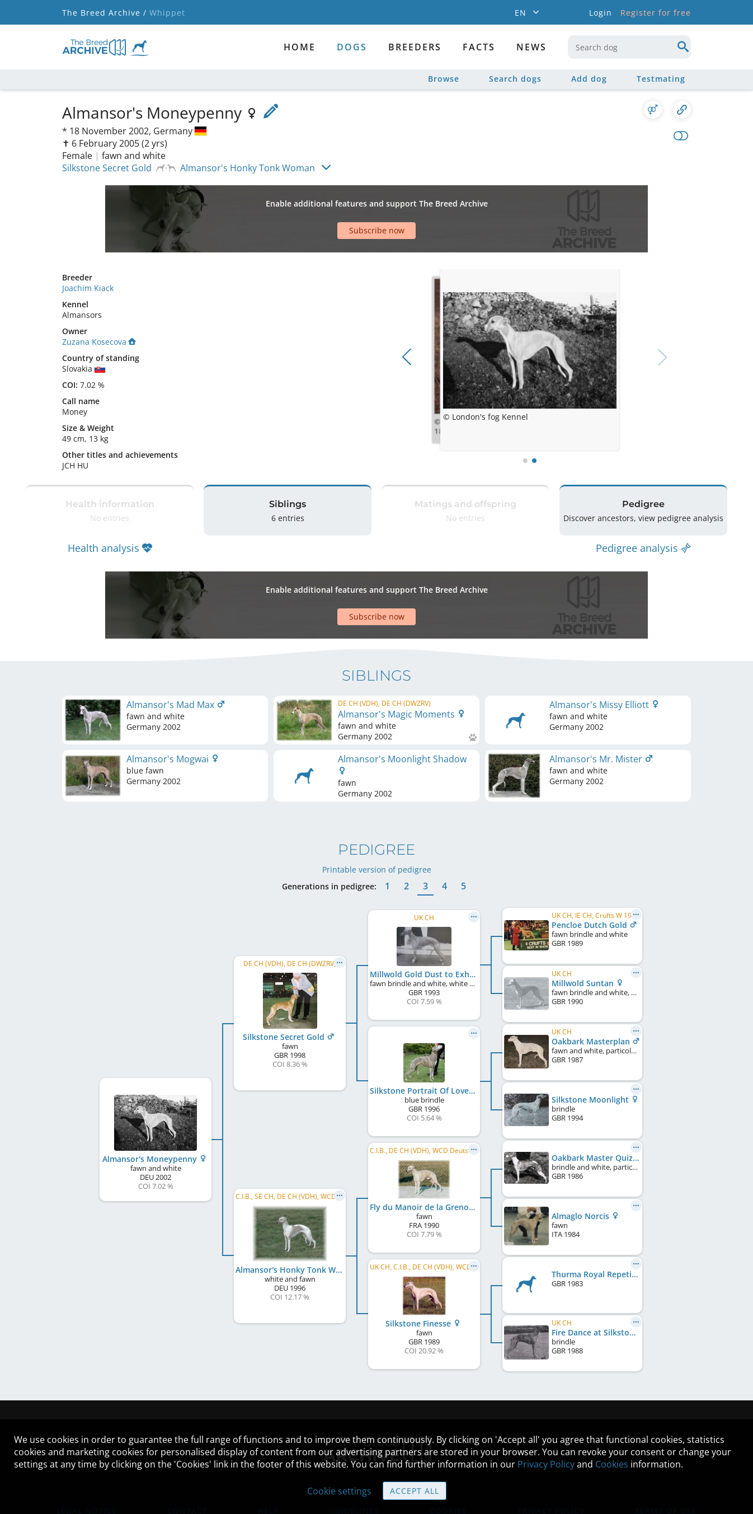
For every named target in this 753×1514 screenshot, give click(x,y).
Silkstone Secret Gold (107, 168)
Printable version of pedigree (376, 802)
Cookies (611, 1464)
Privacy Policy (546, 1464)
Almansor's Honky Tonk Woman (247, 168)
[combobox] (629, 47)
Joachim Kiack (88, 248)
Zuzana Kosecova (99, 302)
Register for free (655, 12)
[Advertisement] (333, 199)
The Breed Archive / (104, 12)
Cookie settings (339, 1491)
